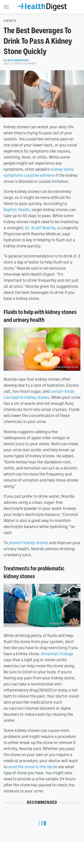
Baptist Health (17, 209)
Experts (10, 21)
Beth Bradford (18, 60)
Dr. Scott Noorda (40, 227)
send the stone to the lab (30, 766)
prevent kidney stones (28, 542)
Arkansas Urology (57, 653)
